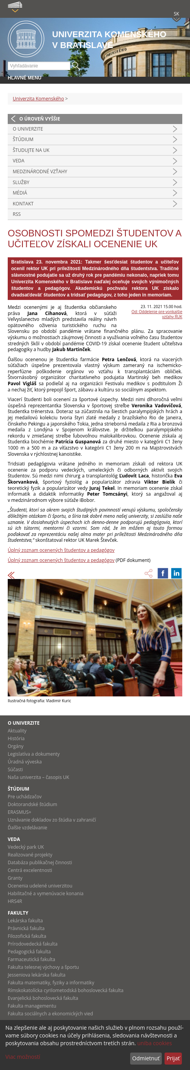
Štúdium (23, 139)
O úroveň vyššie (39, 118)
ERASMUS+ (19, 812)
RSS (17, 214)
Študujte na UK (31, 150)
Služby (21, 182)
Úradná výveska (25, 761)
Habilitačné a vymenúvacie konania (45, 893)
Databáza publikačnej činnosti (40, 862)
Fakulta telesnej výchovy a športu (43, 967)
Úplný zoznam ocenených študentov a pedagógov (61, 550)
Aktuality (17, 730)
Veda (18, 160)
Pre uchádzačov (25, 796)
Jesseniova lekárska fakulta (36, 975)
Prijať (173, 1058)
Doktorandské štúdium (32, 804)
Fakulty (18, 913)
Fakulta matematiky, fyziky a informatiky (51, 982)
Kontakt (23, 203)
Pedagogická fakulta (29, 951)
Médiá (20, 193)
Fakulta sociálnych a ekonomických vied (50, 1013)
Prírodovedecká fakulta (33, 944)
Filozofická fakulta (27, 936)
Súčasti (15, 769)
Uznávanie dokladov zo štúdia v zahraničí (52, 820)
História (16, 738)
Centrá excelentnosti (30, 870)
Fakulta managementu (32, 1006)
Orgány (16, 746)
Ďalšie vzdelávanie (27, 827)
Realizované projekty (30, 854)
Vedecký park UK (26, 847)
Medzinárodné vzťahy (40, 171)
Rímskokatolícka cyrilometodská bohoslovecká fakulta (66, 990)
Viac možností (22, 1056)
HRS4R (15, 901)
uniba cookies (154, 1043)
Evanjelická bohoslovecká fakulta (43, 998)
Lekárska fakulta (25, 920)
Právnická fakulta (26, 928)
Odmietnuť (145, 1058)
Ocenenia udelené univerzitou (40, 885)
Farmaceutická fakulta (31, 959)
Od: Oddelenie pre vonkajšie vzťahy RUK (156, 314)
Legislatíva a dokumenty (34, 754)
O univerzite (28, 129)
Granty (15, 878)
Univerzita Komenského (38, 98)
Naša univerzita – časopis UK (38, 777)
